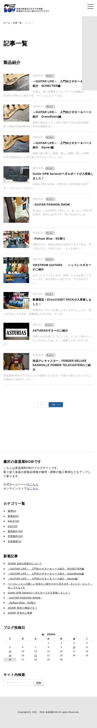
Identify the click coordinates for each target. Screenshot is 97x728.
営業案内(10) (15, 536)
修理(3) (12, 511)
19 (10, 655)
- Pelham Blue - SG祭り (49, 238)
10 (74, 647)
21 (35, 655)
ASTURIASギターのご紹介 (50, 330)
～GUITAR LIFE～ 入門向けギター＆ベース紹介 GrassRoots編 (46, 573)
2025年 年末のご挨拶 (20, 612)
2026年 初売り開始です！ (22, 607)
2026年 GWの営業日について (25, 563)
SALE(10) (13, 521)
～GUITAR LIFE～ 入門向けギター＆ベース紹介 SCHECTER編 (46, 568)
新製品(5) (13, 516)
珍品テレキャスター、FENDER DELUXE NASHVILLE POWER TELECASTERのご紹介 (62, 365)
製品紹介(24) (15, 531)
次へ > (56, 404)
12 (10, 651)
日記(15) (13, 526)
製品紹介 (50, 76)
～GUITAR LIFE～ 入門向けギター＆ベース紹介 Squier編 (43, 578)
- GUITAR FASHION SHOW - (52, 204)
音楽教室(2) (14, 541)
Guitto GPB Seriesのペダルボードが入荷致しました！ (39, 592)
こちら (34, 484)
